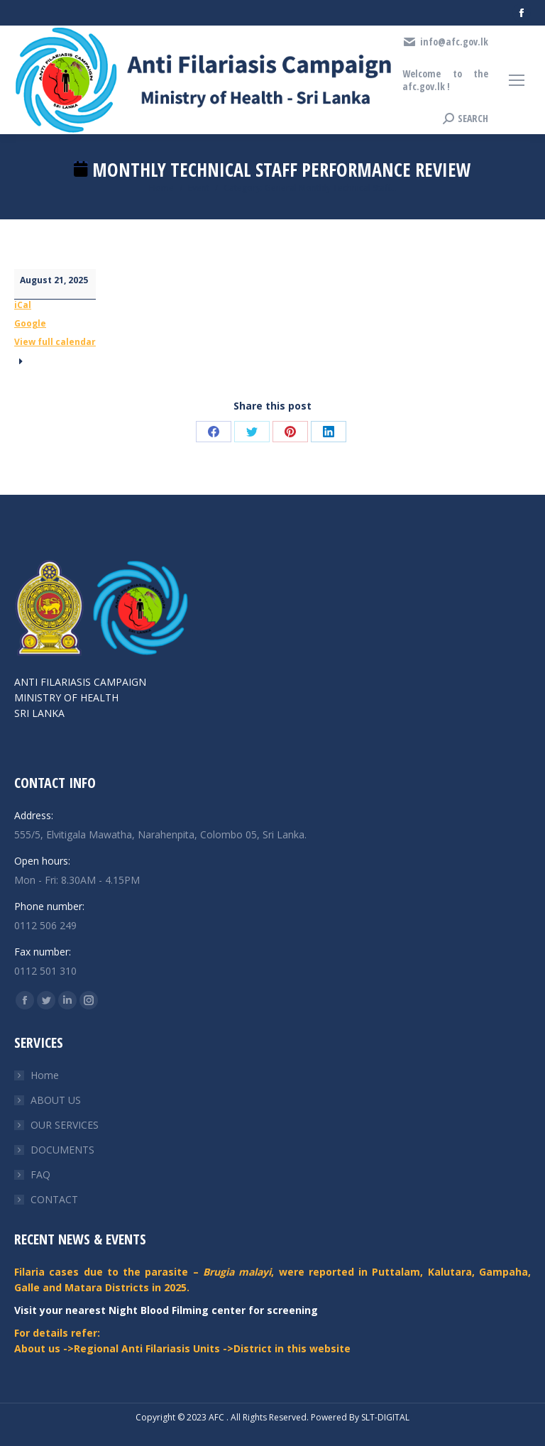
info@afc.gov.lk (445, 41)
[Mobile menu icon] (516, 80)
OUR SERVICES (65, 1125)
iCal (22, 305)
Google (30, 323)
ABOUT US (56, 1100)
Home (45, 1075)
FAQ (40, 1174)
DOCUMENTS (62, 1149)
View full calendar (55, 342)
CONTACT (54, 1199)
